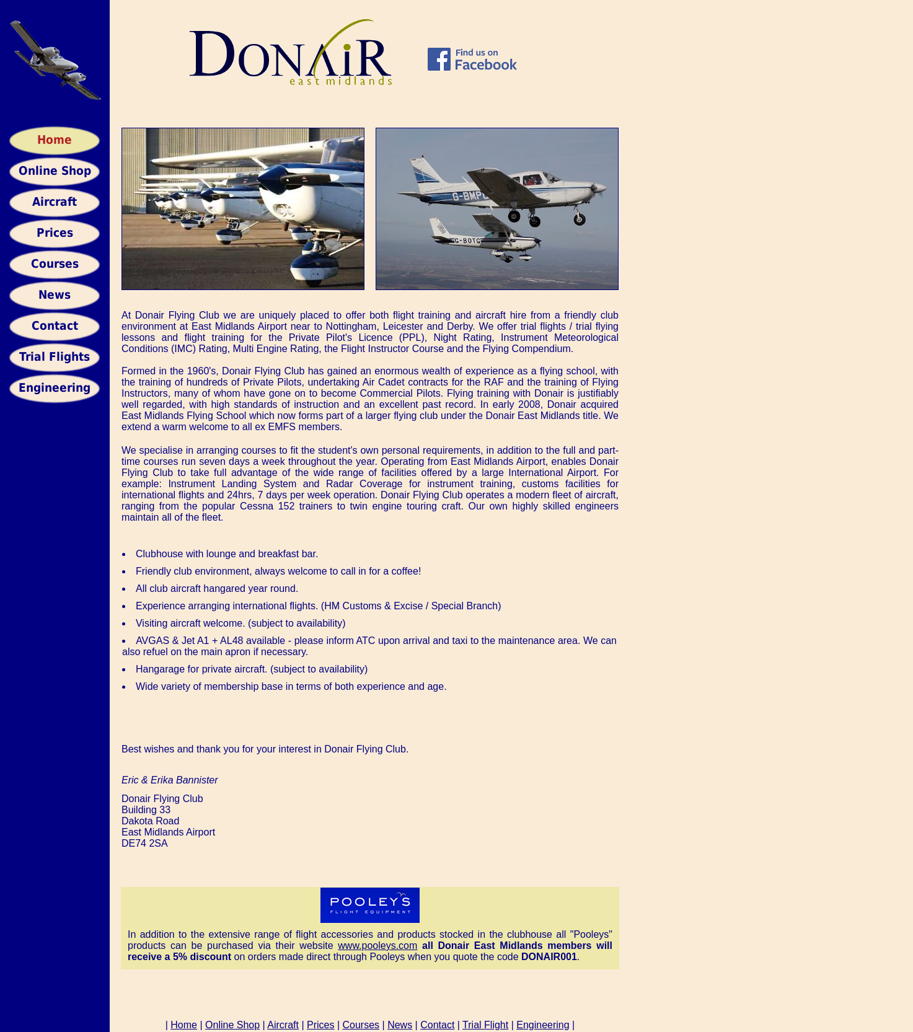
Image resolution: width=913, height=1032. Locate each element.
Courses (361, 1025)
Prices (320, 1025)
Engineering (542, 1025)
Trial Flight (485, 1025)
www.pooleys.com (377, 945)
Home (183, 1025)
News (399, 1025)
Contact (437, 1025)
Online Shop (232, 1025)
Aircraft (283, 1025)
